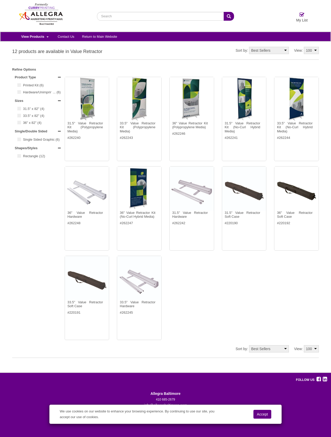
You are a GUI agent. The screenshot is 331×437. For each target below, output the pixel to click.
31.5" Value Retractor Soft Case (242, 215)
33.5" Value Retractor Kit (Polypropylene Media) (137, 127)
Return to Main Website (99, 37)
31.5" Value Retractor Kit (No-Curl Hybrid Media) (242, 127)
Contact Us (66, 37)
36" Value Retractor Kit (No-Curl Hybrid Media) (137, 215)
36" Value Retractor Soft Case (295, 215)
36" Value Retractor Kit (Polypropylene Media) (190, 125)
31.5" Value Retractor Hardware (190, 215)
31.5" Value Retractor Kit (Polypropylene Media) (85, 127)
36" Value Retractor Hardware (85, 215)
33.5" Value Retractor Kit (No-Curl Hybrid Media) (295, 127)
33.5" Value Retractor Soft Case (85, 304)
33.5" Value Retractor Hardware (137, 304)
